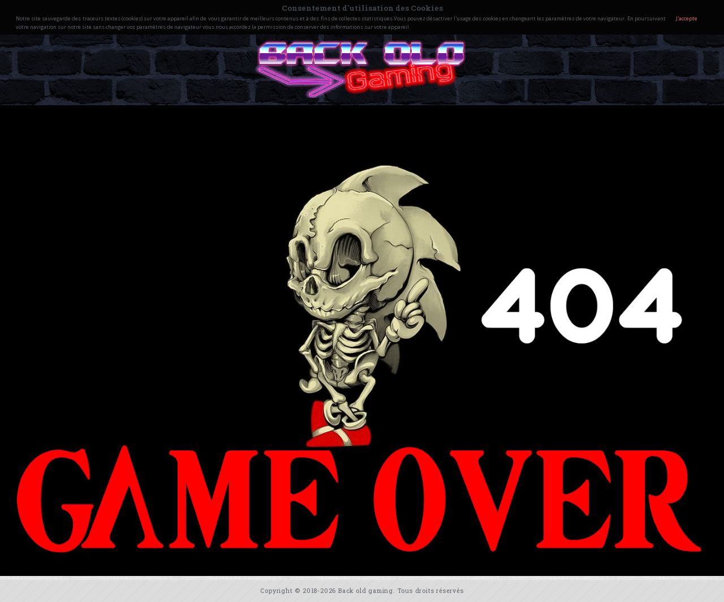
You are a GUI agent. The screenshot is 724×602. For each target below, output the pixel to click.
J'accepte (686, 18)
